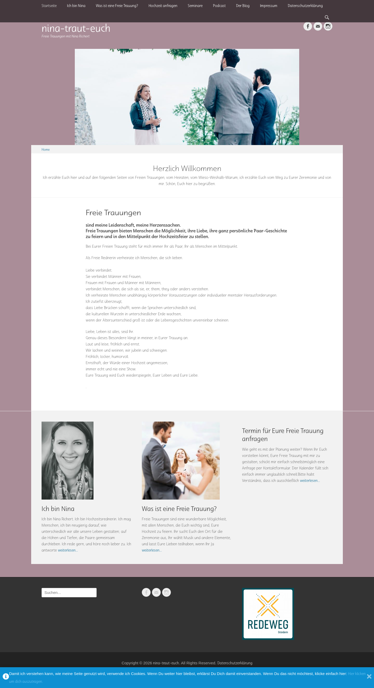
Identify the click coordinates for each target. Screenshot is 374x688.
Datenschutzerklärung (305, 5)
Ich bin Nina (76, 5)
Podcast (219, 5)
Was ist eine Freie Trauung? (117, 5)
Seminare (195, 5)
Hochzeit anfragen (163, 5)
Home (46, 149)
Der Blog (243, 5)
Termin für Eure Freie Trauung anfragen (283, 435)
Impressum (268, 5)
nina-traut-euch (76, 28)
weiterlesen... (68, 550)
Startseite (49, 5)
